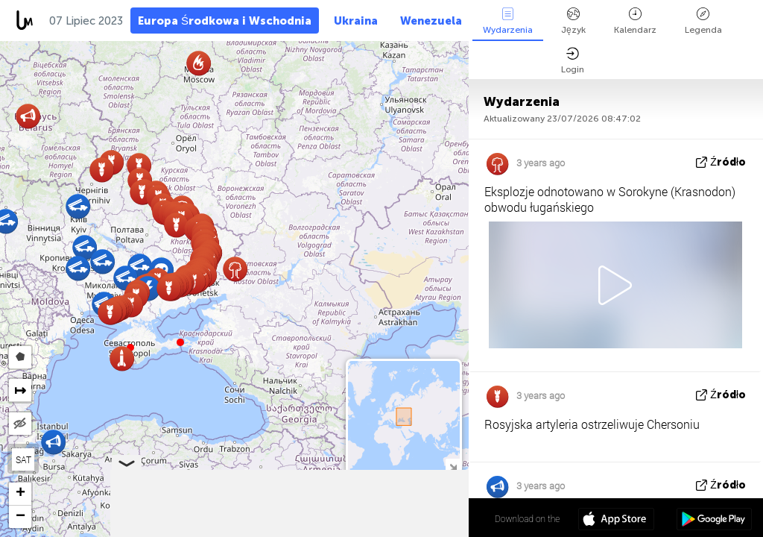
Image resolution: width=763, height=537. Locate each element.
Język (573, 21)
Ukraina (356, 21)
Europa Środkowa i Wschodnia (224, 21)
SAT (23, 459)
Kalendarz (635, 21)
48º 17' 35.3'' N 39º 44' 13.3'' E (410, 518)
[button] (180, 342)
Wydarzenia (508, 21)
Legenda (703, 21)
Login (572, 61)
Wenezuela (431, 21)
